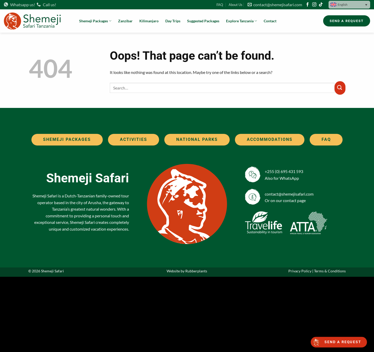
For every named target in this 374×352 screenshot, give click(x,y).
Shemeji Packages (95, 20)
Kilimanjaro (149, 21)
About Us (235, 5)
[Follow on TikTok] (321, 5)
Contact (270, 21)
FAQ (219, 5)
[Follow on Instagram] (314, 5)
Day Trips (172, 21)
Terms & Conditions (330, 271)
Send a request (342, 342)
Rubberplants (196, 271)
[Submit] (340, 88)
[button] (349, 5)
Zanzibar (125, 21)
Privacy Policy (299, 271)
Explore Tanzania (241, 20)
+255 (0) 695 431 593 (284, 171)
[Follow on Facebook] (307, 5)
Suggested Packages (203, 21)
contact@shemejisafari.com (275, 4)
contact (289, 200)
